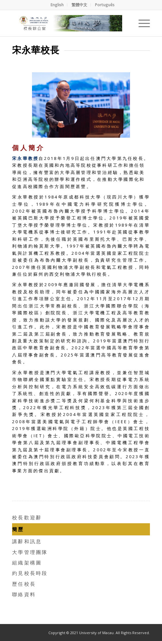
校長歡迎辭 (27, 517)
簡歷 (18, 529)
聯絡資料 (24, 594)
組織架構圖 (27, 562)
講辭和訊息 (27, 541)
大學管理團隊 (30, 552)
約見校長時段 (30, 573)
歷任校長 (24, 583)
